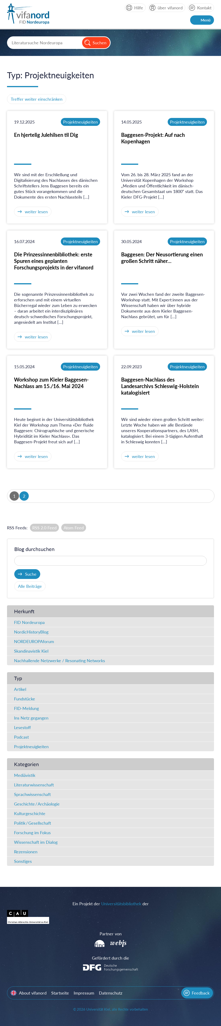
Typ (18, 678)
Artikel (20, 689)
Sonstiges (23, 861)
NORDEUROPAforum (34, 641)
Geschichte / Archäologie (37, 803)
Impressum (84, 992)
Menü (205, 20)
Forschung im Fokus (32, 832)
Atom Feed (74, 527)
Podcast (21, 737)
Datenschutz (110, 992)
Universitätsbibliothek (121, 903)
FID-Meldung (26, 708)
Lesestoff (22, 727)
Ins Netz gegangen (31, 717)
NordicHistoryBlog (31, 631)
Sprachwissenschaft (32, 794)
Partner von (111, 933)
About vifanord (33, 992)
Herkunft (24, 611)
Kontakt (204, 7)
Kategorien (26, 764)
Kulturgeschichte (29, 813)
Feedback (201, 992)
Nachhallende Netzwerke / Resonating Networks (59, 660)
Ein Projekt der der (110, 903)
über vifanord (170, 7)
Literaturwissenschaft (34, 784)
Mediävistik (24, 775)
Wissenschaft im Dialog (36, 842)
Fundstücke (24, 698)
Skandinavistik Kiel (31, 651)
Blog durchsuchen (34, 549)
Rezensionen (25, 851)
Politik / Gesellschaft (32, 823)
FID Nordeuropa (29, 622)
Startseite (60, 992)
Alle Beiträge (30, 586)
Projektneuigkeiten (80, 121)
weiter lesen (36, 211)
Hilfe (138, 7)
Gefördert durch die (110, 958)
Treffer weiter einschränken (36, 99)
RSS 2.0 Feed (44, 527)
